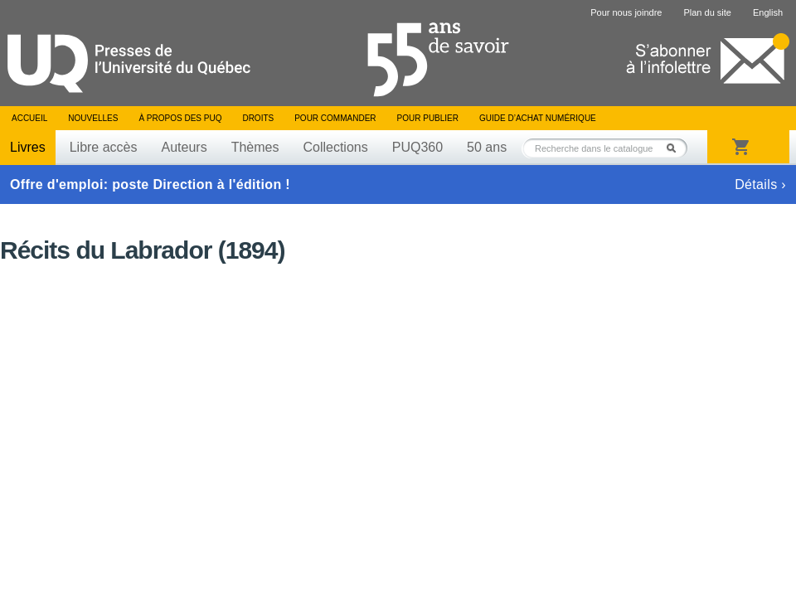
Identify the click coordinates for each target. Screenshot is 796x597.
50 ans (487, 147)
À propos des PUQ (179, 118)
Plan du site (706, 12)
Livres (28, 147)
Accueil (29, 118)
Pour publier (428, 118)
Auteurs (184, 147)
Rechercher (675, 148)
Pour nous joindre (626, 12)
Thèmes (255, 147)
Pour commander (335, 118)
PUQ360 (417, 147)
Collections (335, 147)
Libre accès (104, 147)
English (768, 12)
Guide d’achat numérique (537, 118)
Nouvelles (93, 118)
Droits (258, 118)
